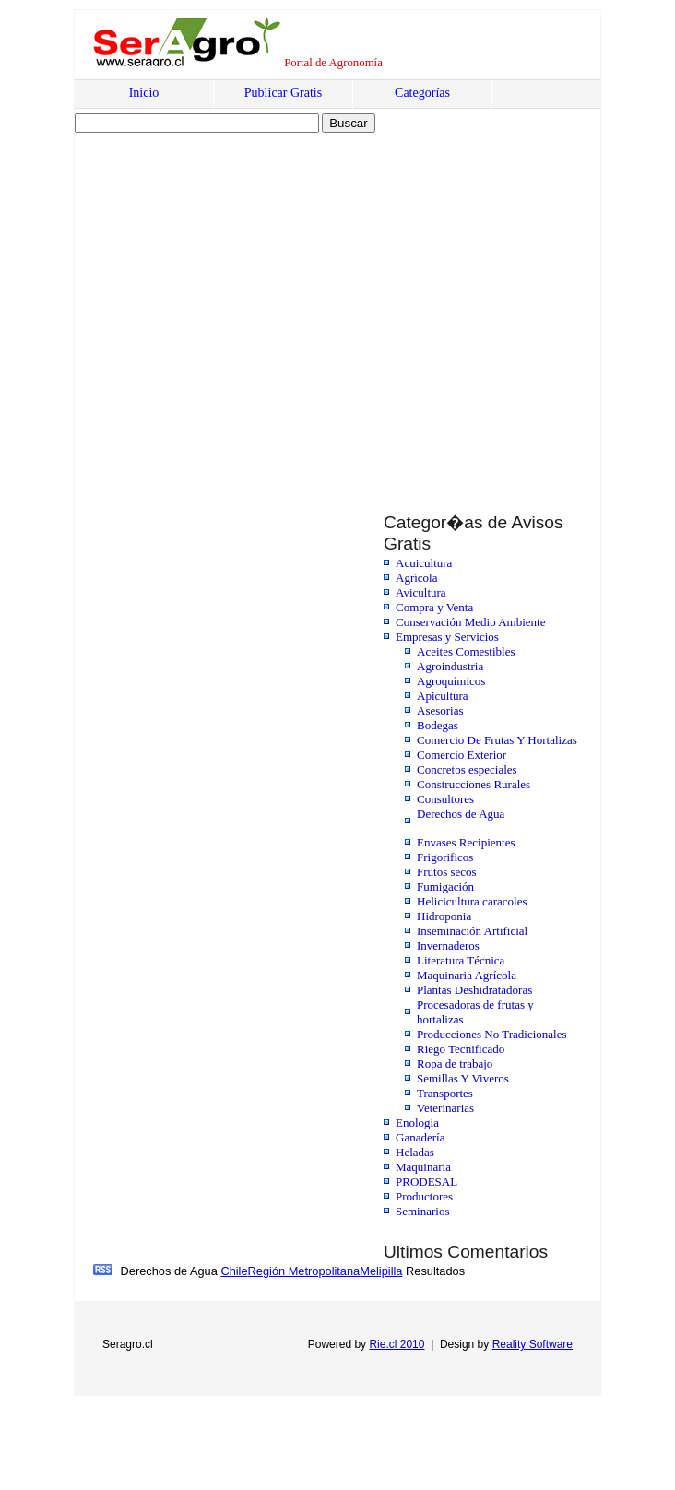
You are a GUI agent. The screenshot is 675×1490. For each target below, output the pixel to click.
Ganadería (420, 1137)
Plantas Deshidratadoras (474, 990)
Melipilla (381, 1271)
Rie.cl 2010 (396, 1344)
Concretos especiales (467, 769)
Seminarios (423, 1211)
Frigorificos (445, 857)
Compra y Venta (434, 607)
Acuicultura (424, 563)
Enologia (417, 1122)
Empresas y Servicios (447, 637)
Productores (424, 1196)
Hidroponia (444, 916)
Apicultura (442, 696)
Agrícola (416, 578)
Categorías (422, 93)
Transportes (445, 1093)
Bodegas (437, 725)
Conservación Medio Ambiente (470, 622)
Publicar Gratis (283, 93)
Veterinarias (445, 1108)
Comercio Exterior (461, 755)
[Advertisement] (178, 304)
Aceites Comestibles (466, 651)
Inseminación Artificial (472, 931)
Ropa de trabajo (454, 1063)
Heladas (415, 1152)
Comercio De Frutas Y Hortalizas (497, 740)
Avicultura (421, 592)
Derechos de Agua (460, 814)
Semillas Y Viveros (463, 1078)
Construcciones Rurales (473, 784)
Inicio (144, 93)
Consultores (445, 799)
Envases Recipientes (466, 842)
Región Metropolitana (304, 1271)
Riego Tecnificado (460, 1049)
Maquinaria (423, 1167)
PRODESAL (426, 1181)
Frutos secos (447, 872)
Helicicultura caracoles (472, 901)
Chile (233, 1271)
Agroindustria (450, 666)
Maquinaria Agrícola (466, 975)
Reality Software (532, 1344)
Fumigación (445, 886)
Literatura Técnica (460, 960)
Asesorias (440, 710)
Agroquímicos (451, 681)
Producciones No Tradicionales (491, 1034)
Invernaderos (448, 945)
